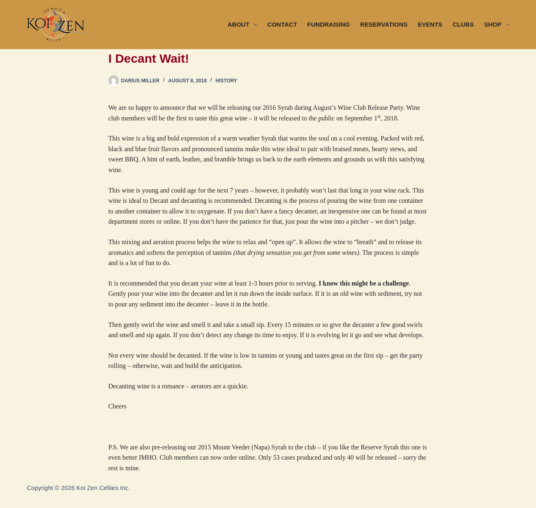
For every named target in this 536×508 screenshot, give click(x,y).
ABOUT (244, 24)
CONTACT (282, 24)
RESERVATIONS (383, 24)
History (226, 81)
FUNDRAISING (328, 24)
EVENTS (430, 24)
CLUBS (463, 24)
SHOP (496, 24)
